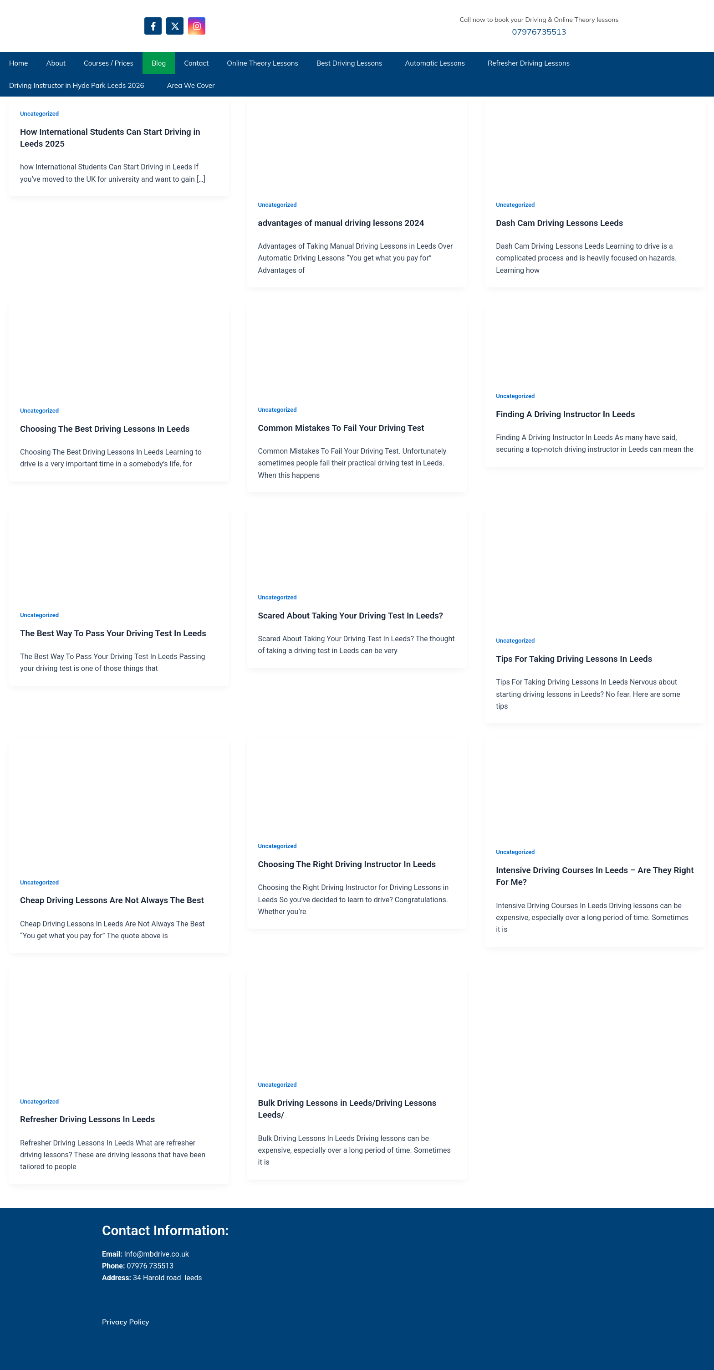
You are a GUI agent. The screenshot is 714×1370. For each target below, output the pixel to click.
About (56, 63)
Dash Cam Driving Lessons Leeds (564, 222)
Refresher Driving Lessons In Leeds (92, 1117)
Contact (196, 63)
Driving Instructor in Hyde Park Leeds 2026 (76, 85)
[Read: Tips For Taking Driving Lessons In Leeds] (595, 564)
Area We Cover (190, 85)
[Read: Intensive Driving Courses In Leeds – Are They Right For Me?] (553, 785)
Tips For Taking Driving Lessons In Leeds (579, 657)
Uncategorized (40, 113)
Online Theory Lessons (262, 63)
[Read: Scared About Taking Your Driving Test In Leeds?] (315, 542)
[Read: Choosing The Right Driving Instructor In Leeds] (315, 782)
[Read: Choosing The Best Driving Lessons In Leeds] (77, 346)
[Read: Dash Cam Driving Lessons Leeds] (553, 141)
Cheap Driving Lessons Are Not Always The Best (118, 899)
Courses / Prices (108, 63)
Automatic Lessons (435, 63)
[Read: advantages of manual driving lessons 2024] (315, 141)
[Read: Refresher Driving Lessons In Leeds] (119, 1024)
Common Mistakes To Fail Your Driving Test (347, 427)
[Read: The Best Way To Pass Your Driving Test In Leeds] (77, 551)
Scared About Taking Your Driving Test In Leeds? (357, 614)
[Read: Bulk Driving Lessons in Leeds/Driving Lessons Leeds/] (315, 1016)
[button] (351, 63)
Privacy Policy (125, 1320)
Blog (159, 63)
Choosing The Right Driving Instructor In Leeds (353, 863)
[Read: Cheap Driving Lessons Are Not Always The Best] (119, 800)
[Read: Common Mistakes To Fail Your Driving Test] (315, 346)
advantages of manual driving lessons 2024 (347, 222)
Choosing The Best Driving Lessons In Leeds (110, 428)
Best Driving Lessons (349, 63)
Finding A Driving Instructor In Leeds (570, 413)
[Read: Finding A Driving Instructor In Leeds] (553, 339)
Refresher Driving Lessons (529, 63)
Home (18, 63)
